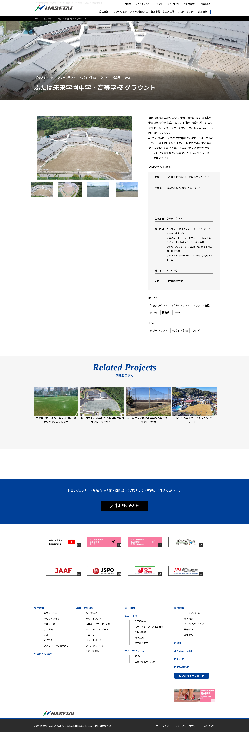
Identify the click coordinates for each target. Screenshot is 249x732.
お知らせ (158, 3)
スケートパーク (93, 640)
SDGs (137, 656)
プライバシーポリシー (186, 725)
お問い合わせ (173, 3)
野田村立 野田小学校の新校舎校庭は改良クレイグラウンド (102, 405)
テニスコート (92, 634)
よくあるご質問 (142, 3)
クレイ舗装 (140, 632)
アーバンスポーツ (95, 645)
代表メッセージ (52, 613)
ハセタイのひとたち (194, 624)
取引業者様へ (190, 3)
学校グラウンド (44, 77)
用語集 (128, 3)
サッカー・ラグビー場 (97, 629)
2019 (127, 77)
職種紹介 (188, 618)
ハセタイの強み (52, 618)
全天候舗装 (140, 621)
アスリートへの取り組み (56, 645)
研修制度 (188, 629)
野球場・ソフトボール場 (98, 624)
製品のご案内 (141, 642)
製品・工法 (168, 11)
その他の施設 (92, 651)
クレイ (104, 77)
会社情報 (103, 11)
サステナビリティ (186, 11)
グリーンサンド (66, 77)
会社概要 (48, 629)
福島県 (116, 77)
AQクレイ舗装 (88, 77)
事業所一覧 (49, 624)
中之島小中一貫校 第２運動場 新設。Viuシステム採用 (56, 405)
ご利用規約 (209, 725)
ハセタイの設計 (119, 11)
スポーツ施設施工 (139, 11)
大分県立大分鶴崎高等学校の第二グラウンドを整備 (148, 405)
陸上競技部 (205, 3)
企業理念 (48, 640)
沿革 (46, 634)
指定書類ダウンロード (191, 676)
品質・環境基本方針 (145, 661)
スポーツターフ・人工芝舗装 (149, 626)
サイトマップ (162, 725)
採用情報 (202, 11)
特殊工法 (139, 637)
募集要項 (188, 634)
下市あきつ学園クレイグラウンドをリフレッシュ (194, 405)
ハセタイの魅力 (192, 613)
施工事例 (155, 11)
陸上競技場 (91, 613)
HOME (36, 18)
